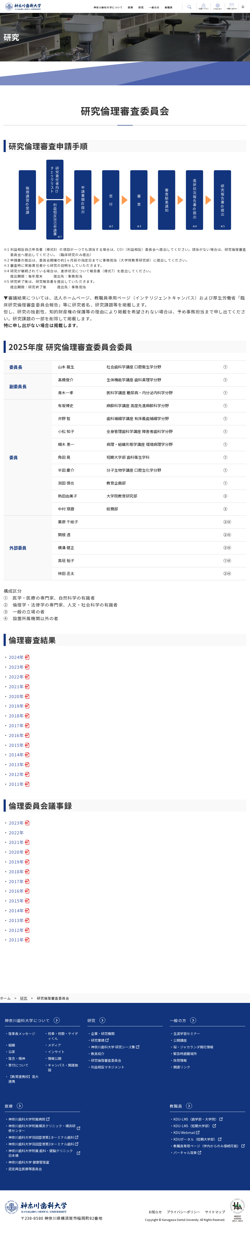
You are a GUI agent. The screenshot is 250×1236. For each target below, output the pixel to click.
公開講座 (180, 1040)
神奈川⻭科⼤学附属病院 (26, 1119)
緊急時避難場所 (185, 1053)
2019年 (16, 706)
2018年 (16, 715)
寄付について (18, 1065)
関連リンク (181, 1067)
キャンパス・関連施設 (63, 1067)
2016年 (16, 735)
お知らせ (155, 1211)
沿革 (11, 1051)
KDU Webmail (184, 1132)
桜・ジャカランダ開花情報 (193, 1047)
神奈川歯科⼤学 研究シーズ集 (113, 1047)
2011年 (16, 784)
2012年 (16, 774)
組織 (11, 1045)
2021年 (16, 686)
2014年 (16, 754)
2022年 (16, 676)
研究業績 (97, 1040)
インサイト (56, 1051)
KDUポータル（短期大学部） (195, 1139)
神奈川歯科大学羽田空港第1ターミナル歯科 (41, 1137)
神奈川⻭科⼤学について (108, 7)
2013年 (16, 764)
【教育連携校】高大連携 (23, 1079)
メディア (54, 1045)
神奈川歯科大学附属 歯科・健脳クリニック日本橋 (40, 1153)
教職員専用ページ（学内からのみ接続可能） (206, 1145)
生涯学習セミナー (186, 1033)
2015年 (16, 745)
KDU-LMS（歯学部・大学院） (195, 1119)
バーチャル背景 (185, 1152)
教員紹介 (97, 1053)
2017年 (16, 725)
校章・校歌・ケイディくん (63, 1036)
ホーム (5, 998)
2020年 (16, 696)
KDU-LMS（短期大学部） (192, 1125)
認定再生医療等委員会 (25, 1168)
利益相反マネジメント (108, 1067)
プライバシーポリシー (183, 1211)
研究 (141, 7)
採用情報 (180, 1060)
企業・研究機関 (102, 1033)
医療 (130, 7)
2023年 (16, 667)
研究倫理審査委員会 (106, 1060)
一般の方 (154, 7)
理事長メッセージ (21, 1033)
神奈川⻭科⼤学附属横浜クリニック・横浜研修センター (41, 1128)
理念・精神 (16, 1058)
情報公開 (54, 1058)
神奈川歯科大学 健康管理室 (28, 1162)
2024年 (16, 657)
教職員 (169, 7)
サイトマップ (215, 1211)
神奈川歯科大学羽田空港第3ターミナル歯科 (41, 1144)
